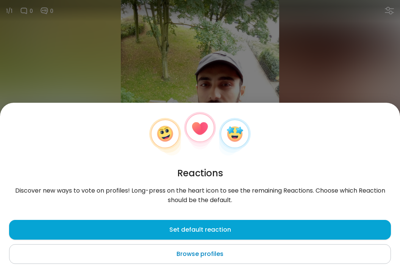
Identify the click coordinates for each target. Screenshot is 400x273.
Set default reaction (200, 229)
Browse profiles (200, 253)
